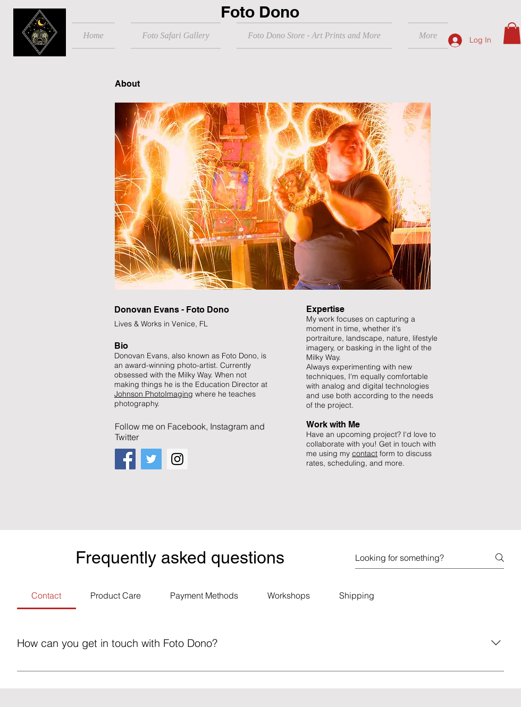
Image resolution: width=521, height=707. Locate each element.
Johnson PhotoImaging (153, 394)
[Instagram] (177, 459)
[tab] (46, 595)
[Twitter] (151, 459)
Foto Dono (260, 11)
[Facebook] (125, 459)
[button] (512, 33)
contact (364, 453)
